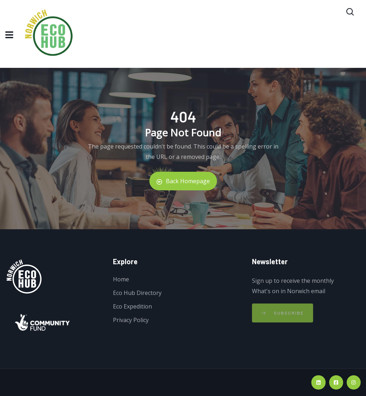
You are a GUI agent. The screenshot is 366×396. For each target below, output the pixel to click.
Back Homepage (183, 181)
